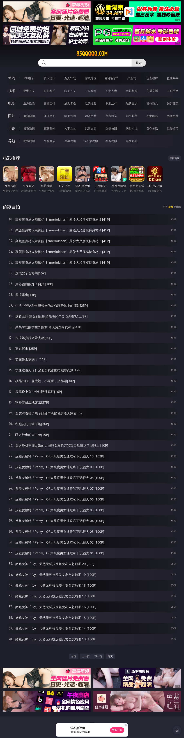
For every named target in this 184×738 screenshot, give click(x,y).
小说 (11, 128)
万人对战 (70, 78)
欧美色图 (70, 116)
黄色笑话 (152, 128)
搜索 (139, 63)
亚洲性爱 (29, 103)
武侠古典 (90, 128)
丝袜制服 (131, 91)
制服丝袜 (111, 103)
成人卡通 (70, 103)
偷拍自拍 (49, 103)
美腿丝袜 (111, 116)
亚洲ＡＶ (29, 91)
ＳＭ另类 (172, 91)
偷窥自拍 (29, 116)
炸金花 (131, 78)
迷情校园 (111, 128)
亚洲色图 (49, 116)
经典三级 (131, 103)
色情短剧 (131, 141)
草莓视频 (70, 141)
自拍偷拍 (49, 91)
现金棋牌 (152, 78)
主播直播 (152, 91)
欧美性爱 (90, 103)
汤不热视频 (91, 141)
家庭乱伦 (49, 128)
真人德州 (49, 78)
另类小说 (131, 128)
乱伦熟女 (152, 103)
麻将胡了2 (111, 78)
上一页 (85, 656)
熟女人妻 (111, 91)
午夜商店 (49, 141)
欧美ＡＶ (70, 91)
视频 (11, 90)
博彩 (11, 78)
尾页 (110, 656)
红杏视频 (111, 141)
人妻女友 (70, 128)
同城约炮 (29, 141)
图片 (11, 115)
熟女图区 (152, 116)
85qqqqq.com (92, 53)
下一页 (98, 656)
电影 (11, 103)
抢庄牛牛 (172, 78)
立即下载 (117, 730)
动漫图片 (90, 116)
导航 (11, 140)
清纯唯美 (131, 116)
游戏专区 (90, 78)
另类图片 (172, 116)
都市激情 (29, 128)
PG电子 (29, 78)
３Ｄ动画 (90, 91)
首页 (73, 656)
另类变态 (172, 103)
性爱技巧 (172, 128)
